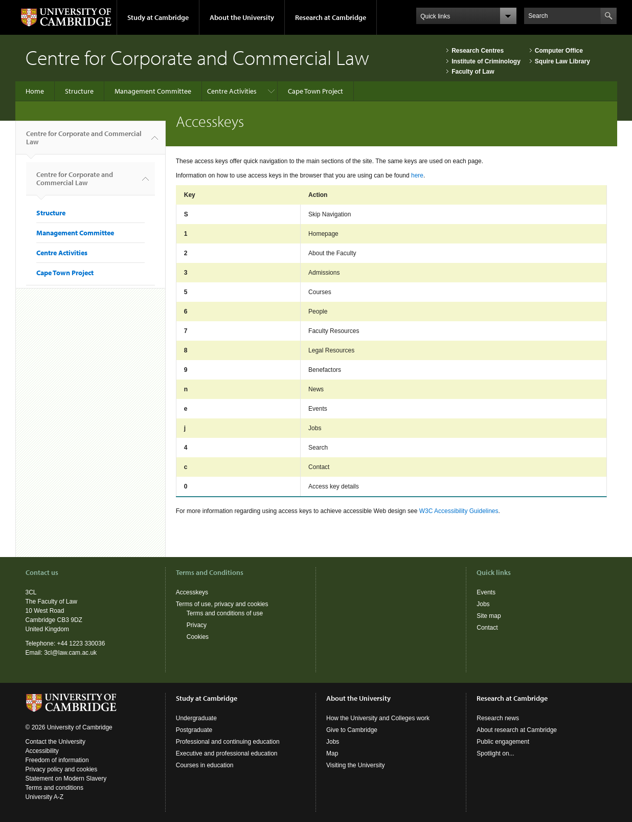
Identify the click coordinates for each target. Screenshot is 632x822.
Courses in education (205, 765)
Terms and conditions (54, 787)
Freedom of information (57, 760)
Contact (487, 627)
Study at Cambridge (158, 17)
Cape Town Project (315, 91)
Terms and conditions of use (225, 613)
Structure (79, 91)
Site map (489, 615)
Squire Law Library (562, 61)
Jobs (483, 604)
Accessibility (42, 750)
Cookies (198, 636)
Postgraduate (194, 730)
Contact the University (55, 741)
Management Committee (153, 91)
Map (332, 753)
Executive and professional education (227, 753)
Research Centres (478, 50)
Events (486, 592)
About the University (242, 17)
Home (35, 91)
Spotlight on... (495, 753)
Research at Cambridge (330, 17)
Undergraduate (196, 718)
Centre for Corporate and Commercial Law (84, 141)
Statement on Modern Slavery (66, 778)
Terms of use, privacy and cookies (222, 604)
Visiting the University (355, 765)
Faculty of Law (473, 71)
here (417, 175)
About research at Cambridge (517, 730)
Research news (498, 718)
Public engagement (503, 741)
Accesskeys (192, 592)
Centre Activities (232, 91)
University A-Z (45, 797)
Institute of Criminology (486, 61)
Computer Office (559, 50)
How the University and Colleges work (378, 718)
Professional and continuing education (228, 741)
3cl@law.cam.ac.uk (70, 652)
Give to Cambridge (351, 730)
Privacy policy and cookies (62, 769)
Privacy (197, 625)
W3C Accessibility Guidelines (459, 511)
